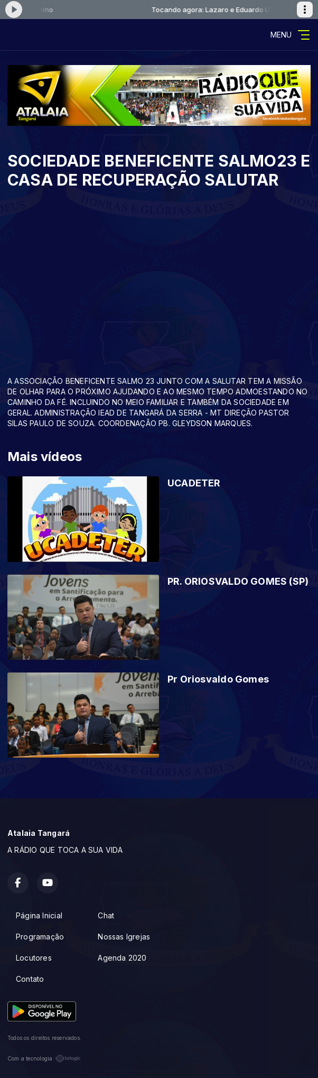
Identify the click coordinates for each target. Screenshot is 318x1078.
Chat (106, 915)
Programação (40, 936)
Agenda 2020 (122, 957)
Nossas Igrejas (124, 936)
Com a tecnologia (44, 1058)
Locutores (34, 957)
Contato (30, 978)
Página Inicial (39, 915)
